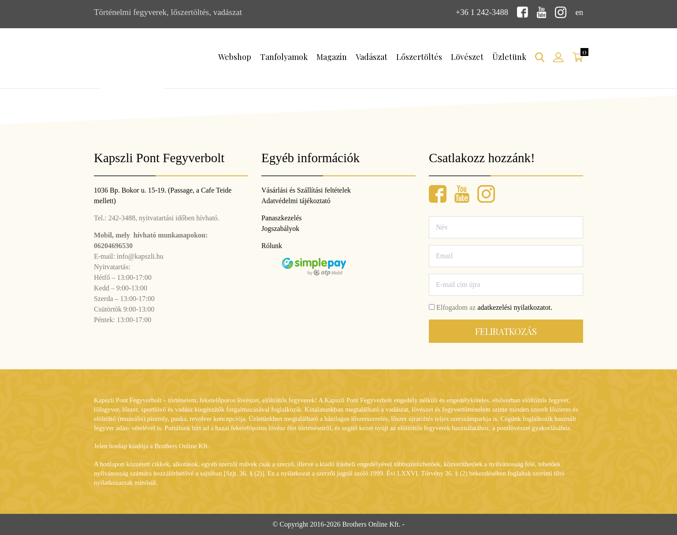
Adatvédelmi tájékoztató (296, 200)
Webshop (234, 57)
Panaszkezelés (281, 218)
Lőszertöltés (419, 57)
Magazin (331, 57)
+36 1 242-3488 (481, 12)
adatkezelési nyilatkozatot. (514, 307)
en (579, 12)
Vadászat (371, 57)
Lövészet (467, 57)
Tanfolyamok (284, 57)
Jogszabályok (280, 228)
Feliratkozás (506, 331)
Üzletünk (509, 57)
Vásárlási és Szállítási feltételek (306, 190)
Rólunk (271, 245)
